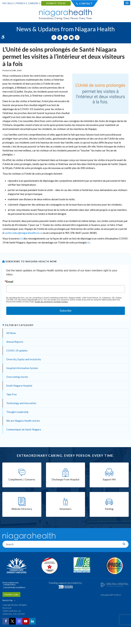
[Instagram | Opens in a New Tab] (19, 621)
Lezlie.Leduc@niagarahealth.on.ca (23, 232)
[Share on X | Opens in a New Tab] (77, 37)
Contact (86, 3)
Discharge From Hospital (65, 479)
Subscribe (65, 310)
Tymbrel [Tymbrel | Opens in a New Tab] (117, 595)
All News (11, 332)
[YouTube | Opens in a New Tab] (25, 621)
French (20, 3)
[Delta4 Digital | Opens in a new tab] (115, 584)
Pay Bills (8, 3)
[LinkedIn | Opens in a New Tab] (32, 621)
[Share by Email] (71, 37)
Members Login (11, 594)
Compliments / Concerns (21, 479)
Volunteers (65, 508)
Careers (33, 3)
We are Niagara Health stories (23, 420)
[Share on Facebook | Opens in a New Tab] (53, 37)
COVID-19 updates (17, 350)
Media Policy (10, 584)
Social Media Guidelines (14, 587)
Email (9, 281)
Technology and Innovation (21, 403)
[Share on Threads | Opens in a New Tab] (59, 37)
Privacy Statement (10, 582)
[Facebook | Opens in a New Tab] (5, 621)
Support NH (109, 479)
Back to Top (7, 600)
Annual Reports (14, 341)
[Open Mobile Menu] (127, 3)
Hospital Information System (22, 368)
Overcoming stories (17, 376)
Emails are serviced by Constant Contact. (51, 302)
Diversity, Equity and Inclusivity (23, 359)
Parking (109, 508)
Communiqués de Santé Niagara (23, 429)
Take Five (11, 394)
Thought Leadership (17, 411)
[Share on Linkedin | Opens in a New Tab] (65, 37)
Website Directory (21, 508)
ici (21, 238)
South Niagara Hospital (19, 385)
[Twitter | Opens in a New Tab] (12, 621)
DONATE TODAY (56, 3)
